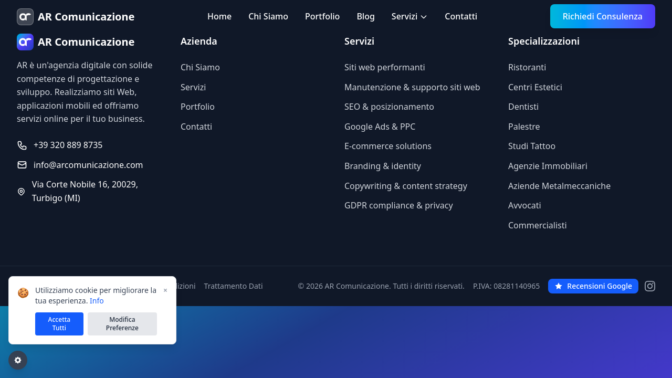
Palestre (524, 126)
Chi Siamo (268, 16)
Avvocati (524, 205)
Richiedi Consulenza (603, 16)
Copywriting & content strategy (405, 186)
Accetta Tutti (59, 323)
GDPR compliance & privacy (398, 205)
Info (97, 301)
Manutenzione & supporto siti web (412, 87)
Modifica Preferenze (122, 323)
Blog (365, 16)
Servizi (410, 16)
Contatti (461, 16)
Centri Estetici (535, 87)
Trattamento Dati (233, 286)
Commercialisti (537, 225)
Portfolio (322, 16)
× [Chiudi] (165, 290)
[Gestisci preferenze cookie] (17, 360)
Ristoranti (527, 67)
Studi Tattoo (531, 146)
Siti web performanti (384, 67)
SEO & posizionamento (389, 106)
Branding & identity (382, 166)
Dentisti (523, 106)
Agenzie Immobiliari (547, 166)
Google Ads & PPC (379, 126)
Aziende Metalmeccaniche (559, 186)
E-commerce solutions (388, 146)
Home (219, 16)
